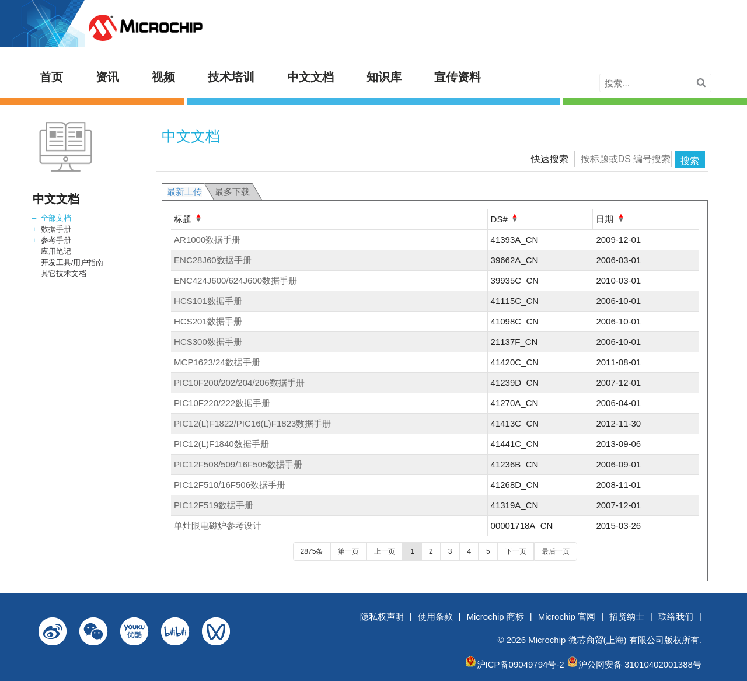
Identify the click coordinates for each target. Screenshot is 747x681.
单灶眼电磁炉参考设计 (217, 525)
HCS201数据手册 (208, 321)
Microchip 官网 (566, 616)
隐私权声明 (382, 616)
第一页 (348, 551)
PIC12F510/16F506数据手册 (229, 485)
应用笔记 (56, 251)
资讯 (107, 77)
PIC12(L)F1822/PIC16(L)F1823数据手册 (252, 423)
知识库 (384, 77)
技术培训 (231, 77)
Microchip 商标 (495, 616)
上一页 (384, 551)
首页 (51, 77)
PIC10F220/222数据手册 (222, 403)
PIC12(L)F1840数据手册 (221, 444)
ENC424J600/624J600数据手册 (235, 280)
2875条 (312, 551)
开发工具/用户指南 (72, 262)
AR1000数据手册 (207, 240)
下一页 (515, 551)
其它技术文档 (63, 273)
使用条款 (435, 616)
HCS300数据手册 (208, 342)
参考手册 (56, 240)
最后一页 (556, 551)
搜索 (689, 161)
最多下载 (232, 192)
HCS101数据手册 (208, 301)
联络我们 (675, 616)
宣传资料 (457, 77)
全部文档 (56, 218)
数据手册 (56, 229)
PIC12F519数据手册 (213, 505)
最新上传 (184, 192)
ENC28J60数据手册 (213, 260)
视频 (163, 77)
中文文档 (310, 77)
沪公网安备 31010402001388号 (639, 664)
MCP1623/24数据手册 (217, 362)
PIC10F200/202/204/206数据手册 (239, 382)
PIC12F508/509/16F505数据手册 (238, 464)
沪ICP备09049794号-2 (520, 664)
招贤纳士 (626, 616)
